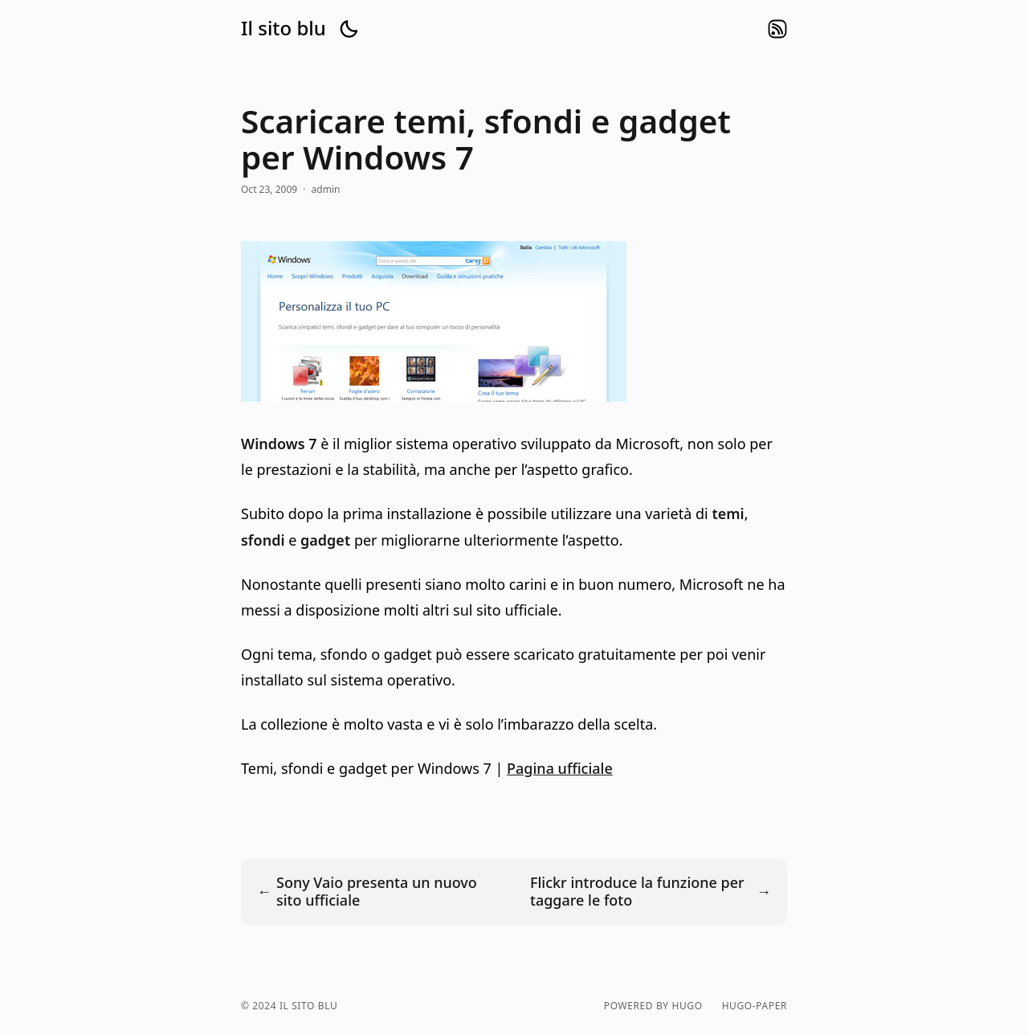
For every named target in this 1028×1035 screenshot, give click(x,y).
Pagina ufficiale (560, 768)
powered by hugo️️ (653, 1006)
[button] (348, 29)
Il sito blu (283, 28)
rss (777, 29)
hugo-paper (754, 1006)
